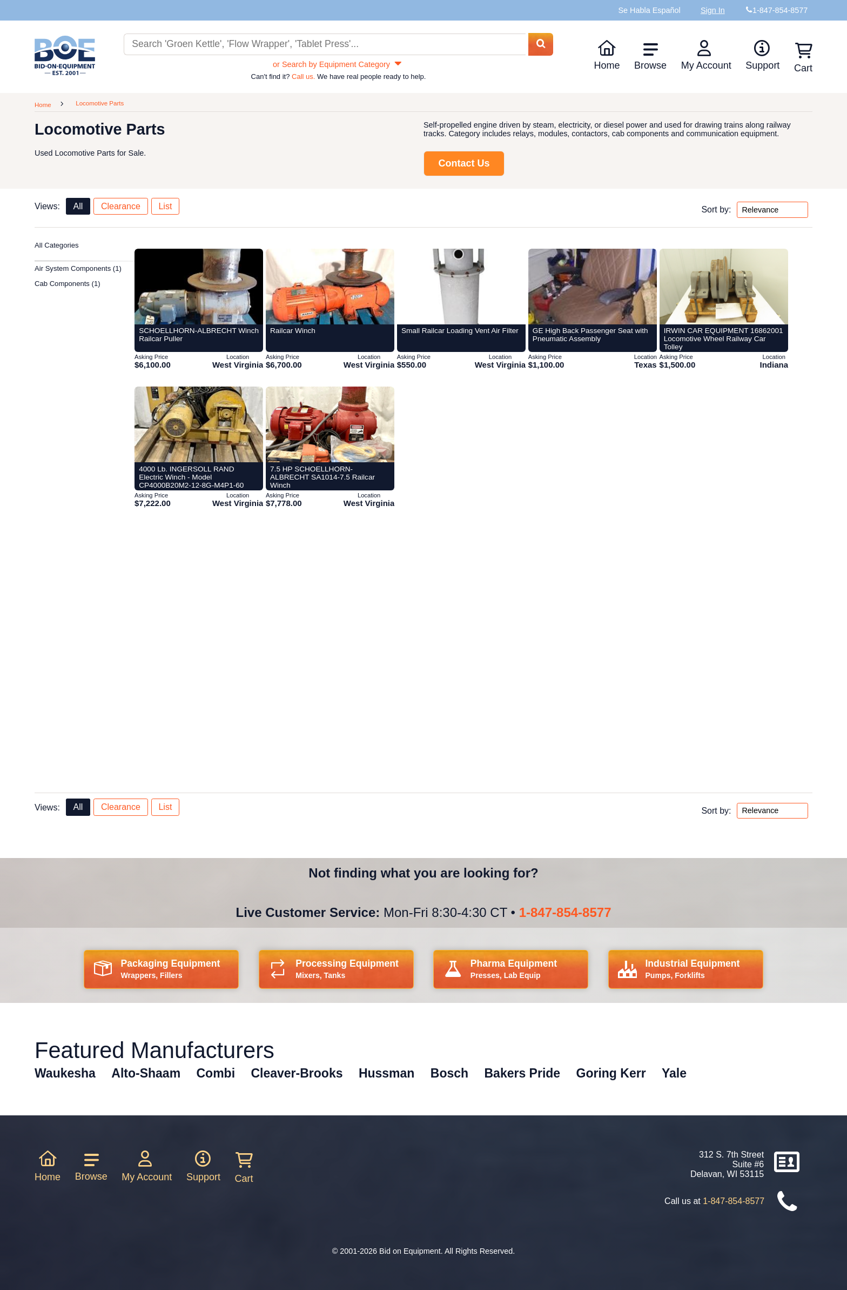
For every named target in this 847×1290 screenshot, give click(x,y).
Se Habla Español (649, 10)
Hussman (387, 1073)
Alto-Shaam (145, 1073)
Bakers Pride (523, 1073)
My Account (706, 55)
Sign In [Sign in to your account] (713, 10)
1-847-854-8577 (565, 912)
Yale (674, 1073)
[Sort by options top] (772, 210)
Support (762, 55)
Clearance (120, 206)
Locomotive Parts (100, 103)
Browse (650, 56)
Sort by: (716, 209)
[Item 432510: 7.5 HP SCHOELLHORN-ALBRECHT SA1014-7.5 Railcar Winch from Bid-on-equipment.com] (330, 424)
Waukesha (65, 1073)
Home (607, 55)
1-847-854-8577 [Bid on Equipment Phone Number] (780, 10)
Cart (244, 1168)
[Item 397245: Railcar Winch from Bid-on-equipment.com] (330, 286)
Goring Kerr (611, 1073)
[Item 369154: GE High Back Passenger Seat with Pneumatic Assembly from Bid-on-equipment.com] (592, 286)
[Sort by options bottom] (772, 811)
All (78, 206)
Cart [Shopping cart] (803, 58)
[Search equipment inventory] (325, 45)
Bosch (449, 1073)
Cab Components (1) (67, 284)
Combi (216, 1073)
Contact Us (463, 163)
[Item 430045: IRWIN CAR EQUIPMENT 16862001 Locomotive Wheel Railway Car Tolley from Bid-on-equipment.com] (724, 286)
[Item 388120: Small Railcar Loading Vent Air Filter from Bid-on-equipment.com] (461, 286)
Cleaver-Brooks (296, 1073)
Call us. (303, 76)
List (165, 206)
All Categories (57, 245)
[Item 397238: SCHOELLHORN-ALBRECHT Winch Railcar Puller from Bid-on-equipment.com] (199, 286)
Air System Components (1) (78, 268)
